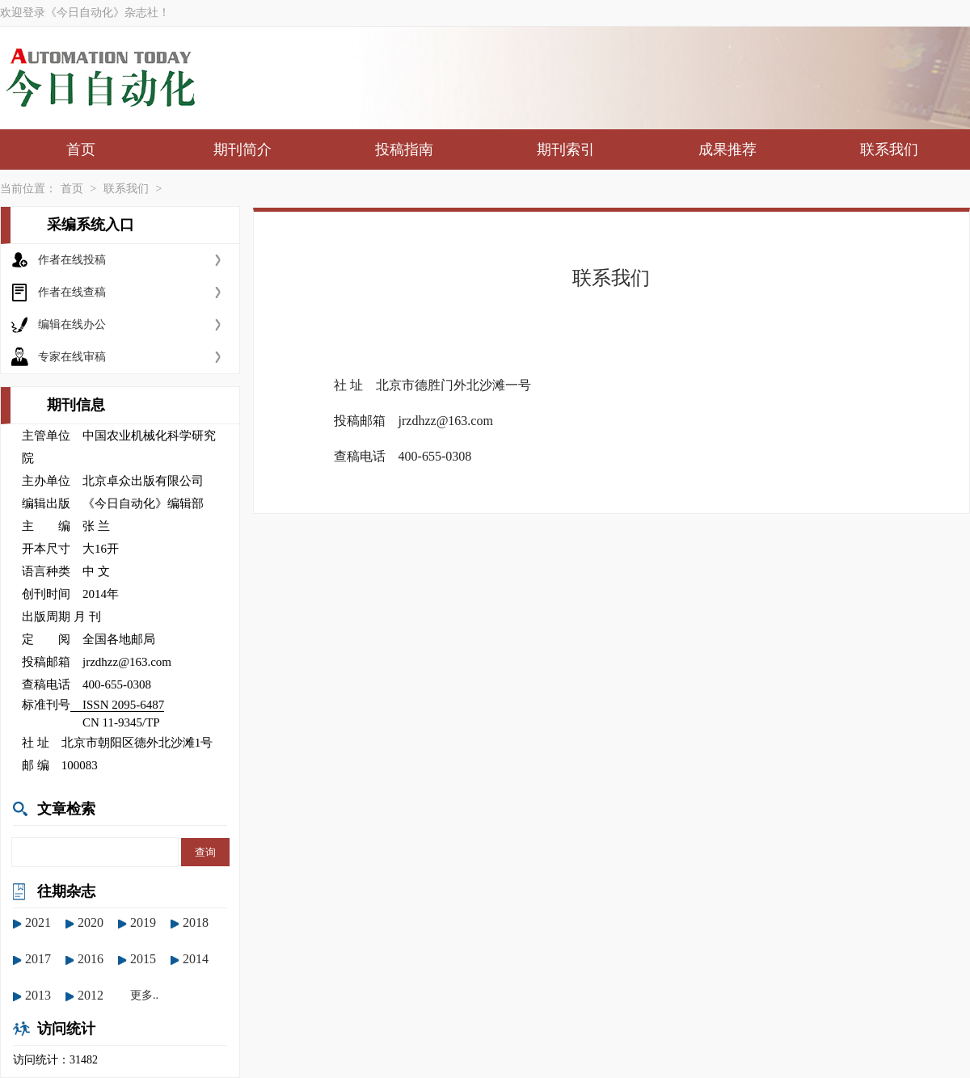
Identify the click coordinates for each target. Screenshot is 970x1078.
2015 (143, 959)
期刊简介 (242, 149)
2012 (90, 995)
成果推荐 (727, 149)
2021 (38, 922)
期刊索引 (566, 149)
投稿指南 (404, 149)
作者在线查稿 (72, 292)
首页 (80, 149)
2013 (38, 995)
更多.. (144, 995)
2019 (143, 922)
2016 (90, 959)
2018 (196, 922)
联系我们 (889, 149)
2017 (38, 959)
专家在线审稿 (72, 357)
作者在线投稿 (72, 260)
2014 (196, 959)
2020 (90, 922)
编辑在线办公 (72, 324)
